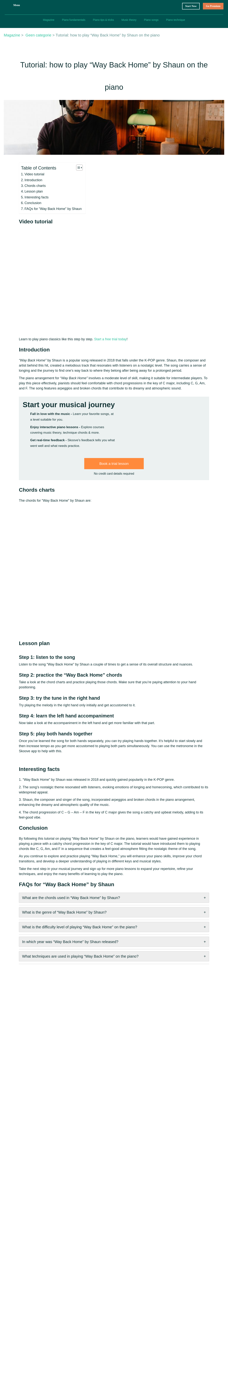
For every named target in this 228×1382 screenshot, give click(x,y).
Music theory (129, 20)
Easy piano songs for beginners (195, 1301)
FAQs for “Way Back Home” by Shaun (36, 248)
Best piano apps (185, 1293)
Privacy (142, 1293)
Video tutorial (19, 214)
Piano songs (151, 20)
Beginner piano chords (189, 1308)
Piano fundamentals (73, 20)
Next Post (151, 1258)
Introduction (18, 219)
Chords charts (19, 225)
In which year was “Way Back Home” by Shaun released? (53, 980)
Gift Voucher (69, 1293)
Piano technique (175, 20)
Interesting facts (21, 236)
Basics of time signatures (191, 1323)
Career (103, 1293)
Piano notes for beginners (191, 1315)
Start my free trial (209, 45)
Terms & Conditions (149, 1286)
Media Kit (105, 1308)
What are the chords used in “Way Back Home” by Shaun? (55, 943)
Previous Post (24, 1258)
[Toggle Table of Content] (59, 207)
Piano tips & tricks (103, 20)
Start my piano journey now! (86, 499)
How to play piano (186, 1286)
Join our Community (74, 1323)
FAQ (64, 1308)
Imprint (141, 1301)
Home (65, 1286)
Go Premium (212, 6)
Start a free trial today (91, 365)
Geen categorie (37, 70)
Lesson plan (18, 231)
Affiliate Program (110, 1315)
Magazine (48, 20)
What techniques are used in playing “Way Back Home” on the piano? (64, 992)
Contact (104, 1301)
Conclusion (17, 242)
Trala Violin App (109, 1323)
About (103, 1286)
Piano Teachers (70, 1315)
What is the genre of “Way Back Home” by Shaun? (48, 955)
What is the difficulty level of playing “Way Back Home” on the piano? (65, 968)
